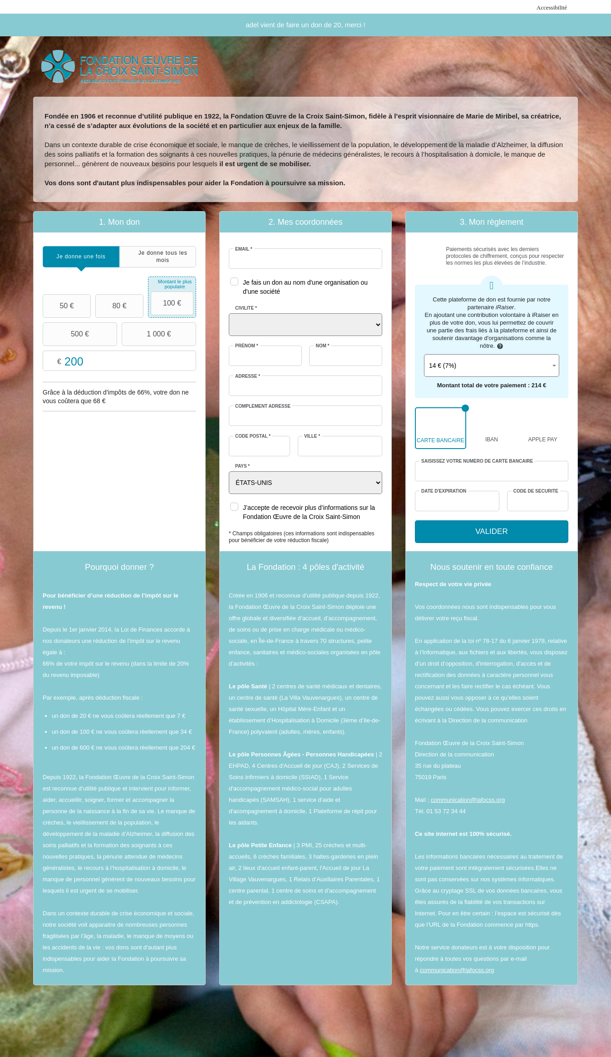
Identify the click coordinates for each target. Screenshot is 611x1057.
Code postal (253, 436)
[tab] (81, 256)
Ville (312, 436)
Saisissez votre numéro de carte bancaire (477, 461)
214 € (539, 385)
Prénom (246, 345)
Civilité (246, 308)
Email (243, 249)
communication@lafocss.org (468, 799)
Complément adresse (263, 406)
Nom (322, 345)
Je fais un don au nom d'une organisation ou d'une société (305, 287)
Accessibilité (552, 7)
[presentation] (81, 257)
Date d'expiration (443, 491)
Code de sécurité (535, 491)
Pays (242, 466)
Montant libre (119, 361)
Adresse (247, 376)
